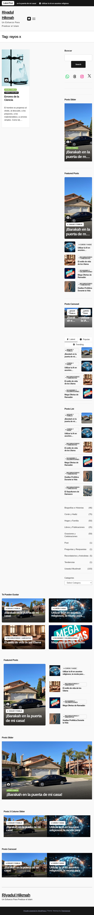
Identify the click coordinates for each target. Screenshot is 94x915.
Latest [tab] (71, 339)
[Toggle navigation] (34, 19)
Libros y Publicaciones (75, 527)
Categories (69, 578)
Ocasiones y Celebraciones (86, 271)
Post (67, 543)
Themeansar (65, 911)
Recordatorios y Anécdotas (86, 257)
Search (78, 64)
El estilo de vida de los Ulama (22, 642)
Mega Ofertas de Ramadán (68, 642)
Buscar (68, 50)
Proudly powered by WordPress (35, 911)
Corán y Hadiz (86, 244)
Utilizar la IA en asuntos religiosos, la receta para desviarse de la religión (66, 615)
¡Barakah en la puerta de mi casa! (78, 157)
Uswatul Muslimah (11, 92)
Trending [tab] (78, 344)
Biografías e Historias (74, 508)
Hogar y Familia (10, 89)
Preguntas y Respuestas (75, 549)
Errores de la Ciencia (11, 98)
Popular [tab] (85, 339)
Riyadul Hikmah (16, 895)
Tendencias (70, 562)
